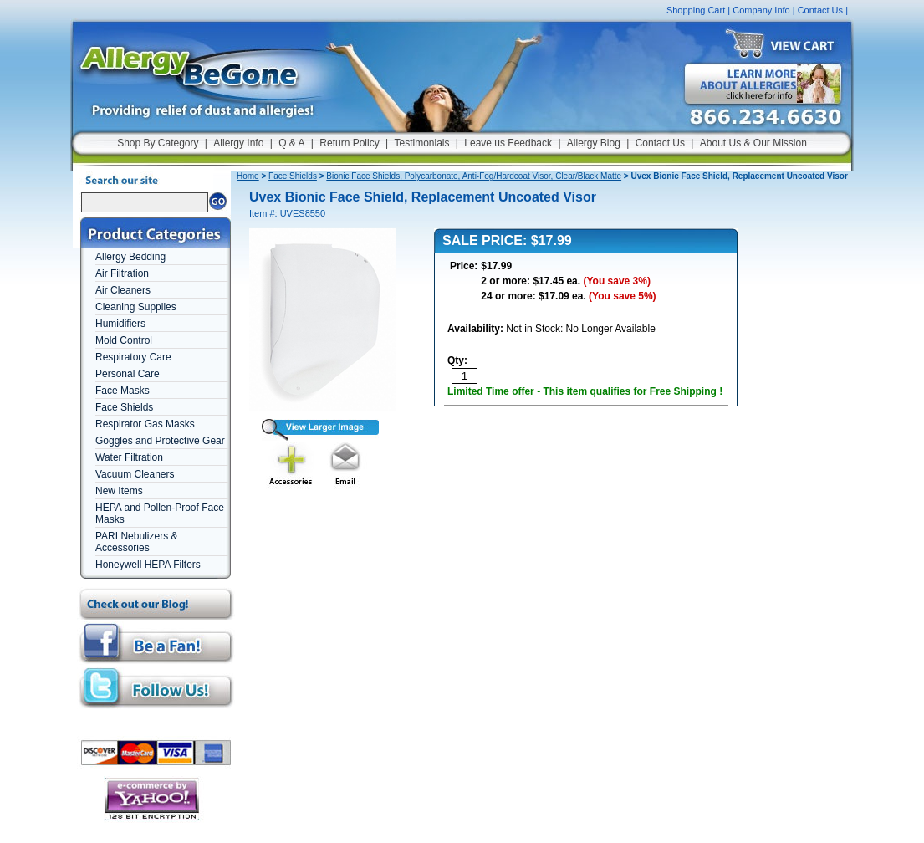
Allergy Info (238, 143)
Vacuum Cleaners (135, 474)
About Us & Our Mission (753, 143)
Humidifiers (120, 324)
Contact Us (820, 10)
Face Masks (122, 390)
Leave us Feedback (508, 143)
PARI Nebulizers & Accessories (136, 542)
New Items (119, 491)
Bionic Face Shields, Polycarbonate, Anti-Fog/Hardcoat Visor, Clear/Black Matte (473, 176)
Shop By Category (157, 143)
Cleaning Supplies (135, 307)
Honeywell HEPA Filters (148, 564)
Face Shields (124, 407)
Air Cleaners (123, 290)
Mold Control (123, 340)
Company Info (761, 10)
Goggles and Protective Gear (160, 441)
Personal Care (127, 374)
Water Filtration (129, 457)
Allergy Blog (593, 143)
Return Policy (349, 143)
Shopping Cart (695, 10)
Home (248, 176)
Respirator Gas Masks (145, 424)
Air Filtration (122, 273)
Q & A (291, 143)
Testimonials (421, 143)
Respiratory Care (133, 357)
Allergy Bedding (130, 257)
